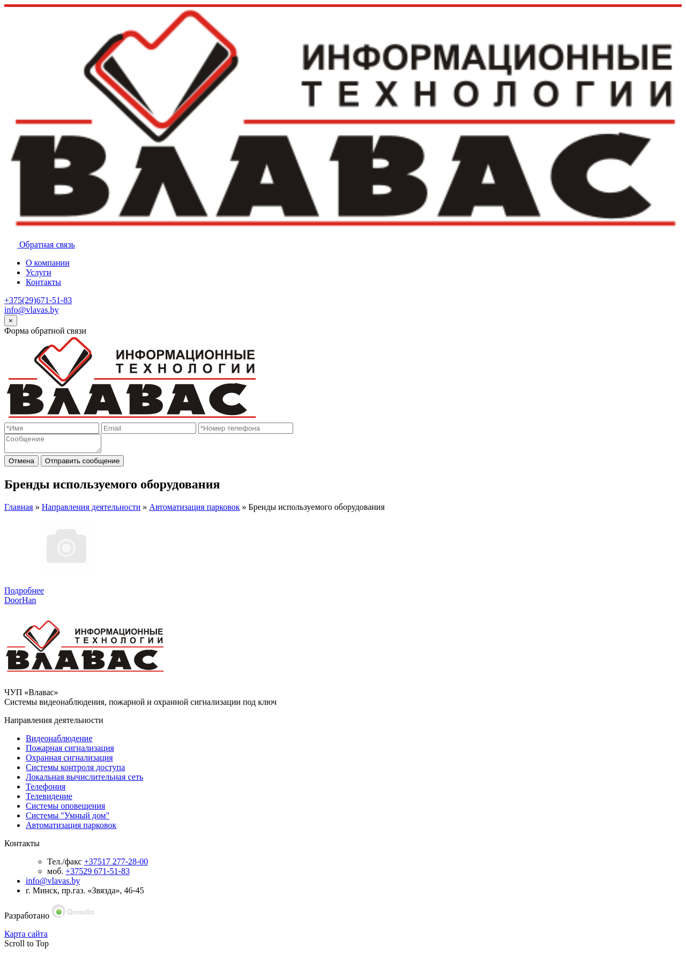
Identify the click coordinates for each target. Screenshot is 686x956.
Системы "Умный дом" (67, 818)
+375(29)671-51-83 (38, 300)
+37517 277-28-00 (116, 864)
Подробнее (24, 593)
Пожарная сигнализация (70, 751)
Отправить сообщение (82, 464)
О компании (48, 262)
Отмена (21, 464)
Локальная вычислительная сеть (84, 780)
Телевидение (49, 799)
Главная (18, 510)
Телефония (45, 789)
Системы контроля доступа (75, 770)
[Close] (10, 320)
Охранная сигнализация (69, 760)
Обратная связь (39, 244)
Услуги (38, 272)
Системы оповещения (65, 809)
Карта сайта (26, 937)
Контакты (43, 282)
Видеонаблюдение (59, 741)
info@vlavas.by (31, 309)
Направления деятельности (91, 510)
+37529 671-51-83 (97, 874)
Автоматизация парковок (194, 510)
